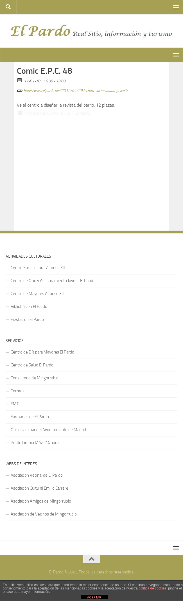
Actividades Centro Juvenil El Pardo (57, 113)
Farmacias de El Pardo (30, 416)
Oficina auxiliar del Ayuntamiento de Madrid (48, 429)
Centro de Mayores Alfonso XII (37, 293)
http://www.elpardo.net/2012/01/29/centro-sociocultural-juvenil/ (72, 90)
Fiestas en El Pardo (27, 319)
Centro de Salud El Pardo (32, 365)
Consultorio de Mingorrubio (34, 378)
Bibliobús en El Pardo (29, 306)
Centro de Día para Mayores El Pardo (42, 352)
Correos (17, 390)
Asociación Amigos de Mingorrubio (41, 501)
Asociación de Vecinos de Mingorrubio (44, 514)
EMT (15, 403)
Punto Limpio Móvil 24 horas (35, 442)
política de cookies (152, 588)
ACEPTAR (94, 597)
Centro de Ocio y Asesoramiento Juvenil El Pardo (52, 280)
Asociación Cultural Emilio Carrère (39, 488)
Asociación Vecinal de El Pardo (37, 475)
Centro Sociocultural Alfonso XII (38, 267)
